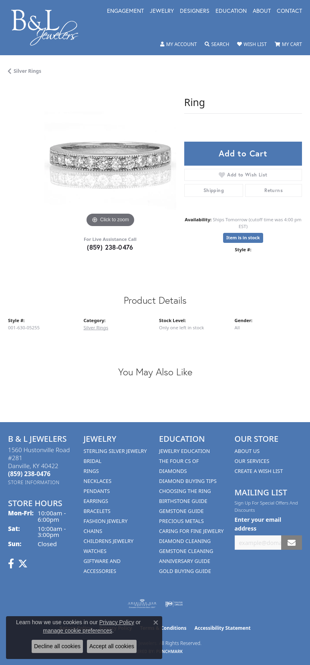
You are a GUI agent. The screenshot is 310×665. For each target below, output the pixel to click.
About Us (247, 451)
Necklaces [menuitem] (98, 481)
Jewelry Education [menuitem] (184, 451)
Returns (273, 190)
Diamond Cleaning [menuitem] (185, 541)
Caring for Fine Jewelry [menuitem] (191, 531)
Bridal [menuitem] (93, 461)
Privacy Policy (116, 622)
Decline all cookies (57, 646)
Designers (194, 11)
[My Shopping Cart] (288, 44)
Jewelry (162, 11)
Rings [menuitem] (91, 471)
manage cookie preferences (77, 630)
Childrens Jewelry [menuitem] (109, 541)
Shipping (213, 190)
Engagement (125, 11)
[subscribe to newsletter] (291, 542)
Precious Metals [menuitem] (181, 521)
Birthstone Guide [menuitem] (183, 501)
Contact (289, 11)
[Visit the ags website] (142, 604)
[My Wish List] (251, 44)
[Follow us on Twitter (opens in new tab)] (23, 564)
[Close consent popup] (155, 622)
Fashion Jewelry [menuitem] (106, 521)
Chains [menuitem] (93, 531)
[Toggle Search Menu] (217, 44)
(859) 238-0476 (110, 247)
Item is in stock (243, 237)
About (262, 11)
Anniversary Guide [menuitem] (184, 561)
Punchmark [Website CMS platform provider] (169, 651)
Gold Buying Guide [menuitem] (185, 571)
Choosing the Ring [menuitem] (185, 491)
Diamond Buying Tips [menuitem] (188, 481)
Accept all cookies (111, 646)
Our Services (252, 461)
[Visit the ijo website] (174, 604)
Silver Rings (27, 71)
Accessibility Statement (222, 628)
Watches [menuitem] (95, 551)
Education (231, 11)
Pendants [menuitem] (97, 491)
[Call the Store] (29, 474)
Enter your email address (258, 524)
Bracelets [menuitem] (97, 511)
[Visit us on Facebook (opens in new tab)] (11, 564)
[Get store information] (34, 482)
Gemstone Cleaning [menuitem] (186, 551)
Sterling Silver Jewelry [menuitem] (115, 451)
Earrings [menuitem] (96, 501)
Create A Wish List (259, 471)
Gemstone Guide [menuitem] (181, 511)
